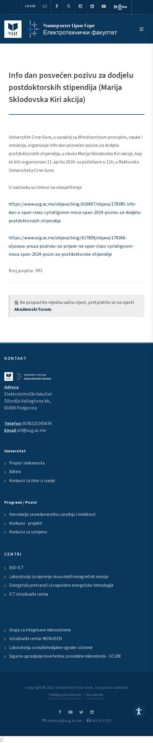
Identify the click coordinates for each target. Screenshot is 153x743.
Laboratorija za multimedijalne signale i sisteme (51, 648)
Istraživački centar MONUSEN (35, 639)
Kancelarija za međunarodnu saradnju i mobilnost (52, 514)
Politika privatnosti (65, 695)
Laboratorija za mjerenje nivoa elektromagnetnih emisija (58, 577)
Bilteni (15, 472)
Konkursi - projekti (25, 523)
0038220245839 (37, 423)
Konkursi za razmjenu (28, 532)
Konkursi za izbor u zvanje (32, 481)
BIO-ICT (16, 568)
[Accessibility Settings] (138, 711)
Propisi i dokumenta (26, 463)
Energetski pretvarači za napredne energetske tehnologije (61, 585)
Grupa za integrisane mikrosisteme (40, 630)
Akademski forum (32, 309)
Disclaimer (95, 695)
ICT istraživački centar (29, 594)
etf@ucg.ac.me (31, 430)
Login (30, 6)
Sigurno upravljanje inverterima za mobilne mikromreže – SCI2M (65, 656)
